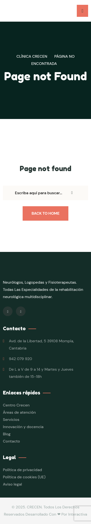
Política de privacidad (22, 469)
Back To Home (45, 213)
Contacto (11, 441)
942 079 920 (20, 358)
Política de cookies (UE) (24, 477)
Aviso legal (12, 484)
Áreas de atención (19, 412)
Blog (7, 434)
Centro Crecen (16, 405)
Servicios (11, 419)
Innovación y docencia (23, 426)
